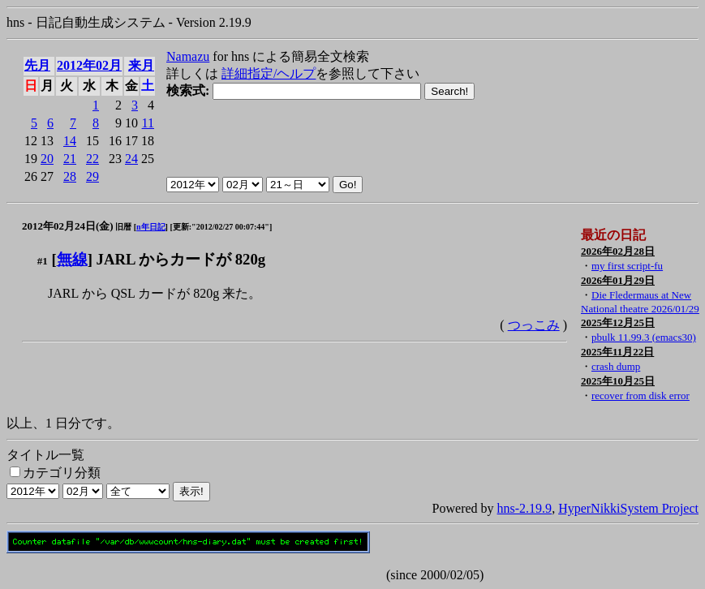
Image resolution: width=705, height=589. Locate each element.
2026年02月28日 (618, 251)
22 (92, 159)
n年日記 (151, 226)
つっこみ (534, 325)
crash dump (615, 366)
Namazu (187, 56)
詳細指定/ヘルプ (268, 73)
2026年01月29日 (618, 280)
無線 (72, 259)
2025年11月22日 (617, 352)
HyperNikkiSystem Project (628, 508)
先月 (37, 65)
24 (131, 159)
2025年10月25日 (618, 381)
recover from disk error (640, 395)
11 (148, 123)
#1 (42, 261)
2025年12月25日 (618, 322)
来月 (141, 65)
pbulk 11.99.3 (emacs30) (643, 337)
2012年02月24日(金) (68, 226)
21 (69, 159)
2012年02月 (89, 65)
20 (47, 159)
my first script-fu (627, 266)
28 (69, 176)
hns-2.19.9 (524, 508)
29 (92, 176)
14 (69, 141)
